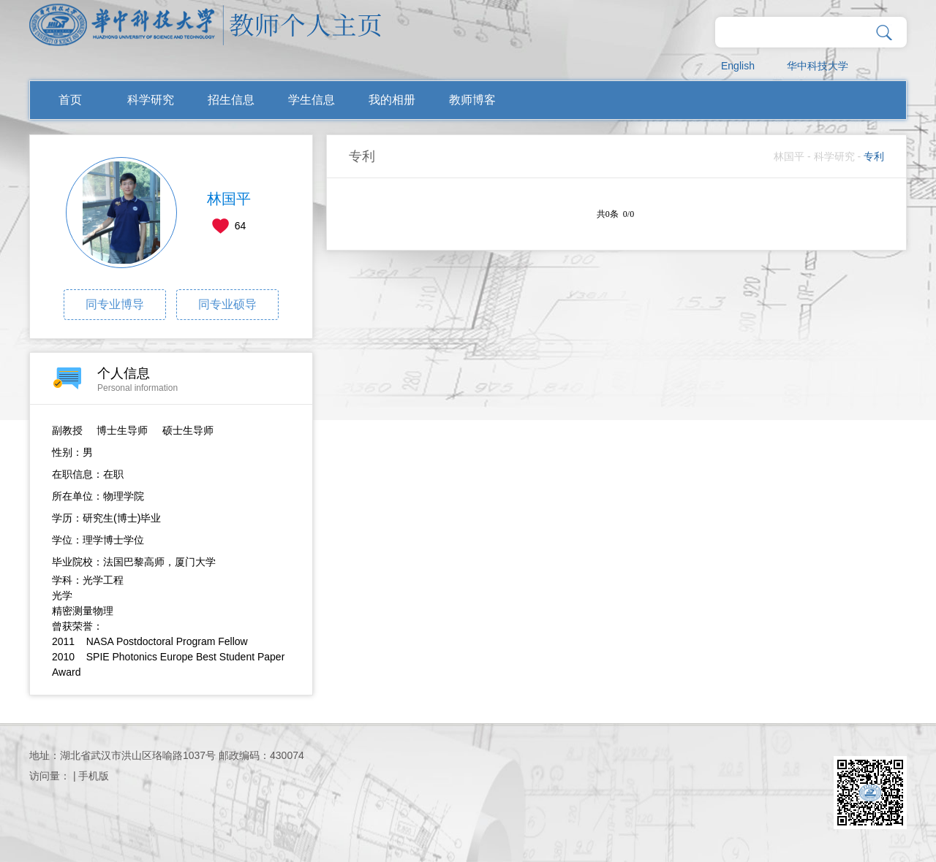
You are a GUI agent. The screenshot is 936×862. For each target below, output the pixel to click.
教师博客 (472, 100)
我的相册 (392, 100)
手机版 (93, 776)
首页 (70, 100)
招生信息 (231, 100)
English (738, 66)
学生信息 (311, 100)
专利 (874, 156)
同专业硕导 (227, 304)
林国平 (789, 156)
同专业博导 (115, 304)
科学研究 (150, 100)
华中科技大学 (817, 66)
